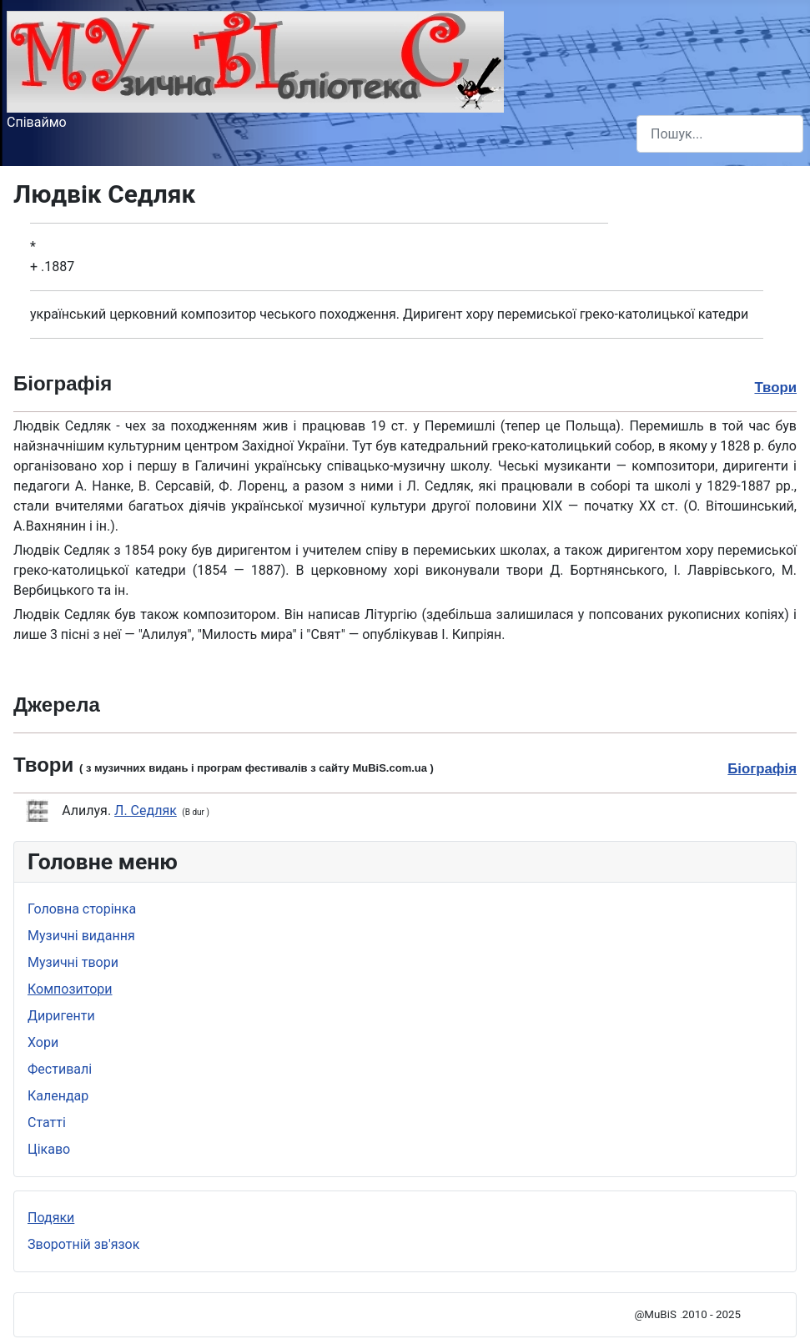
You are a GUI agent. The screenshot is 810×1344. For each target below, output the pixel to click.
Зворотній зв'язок (83, 1244)
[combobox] (719, 134)
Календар (58, 1096)
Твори (775, 387)
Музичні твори (73, 962)
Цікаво (49, 1149)
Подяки (51, 1218)
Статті (47, 1122)
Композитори (70, 989)
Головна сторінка (82, 909)
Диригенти (61, 1016)
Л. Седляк (145, 810)
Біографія (762, 769)
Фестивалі (60, 1069)
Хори (43, 1042)
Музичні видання (81, 936)
